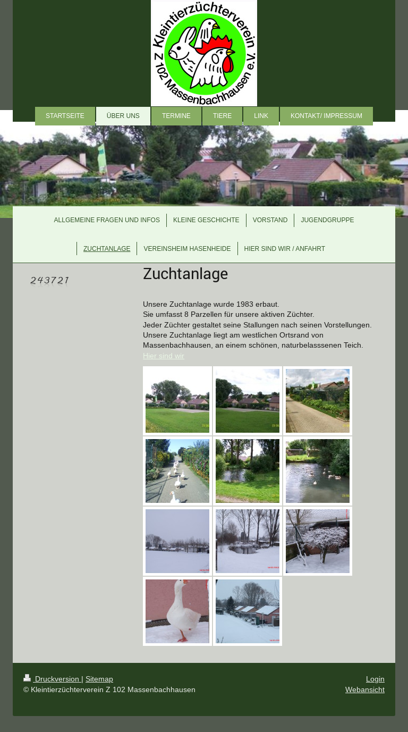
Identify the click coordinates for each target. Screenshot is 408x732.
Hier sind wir (163, 355)
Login (375, 679)
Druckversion (52, 679)
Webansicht (365, 689)
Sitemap (99, 679)
